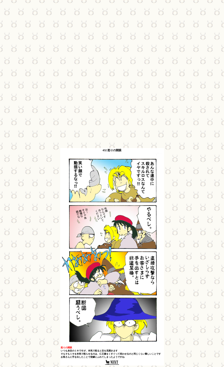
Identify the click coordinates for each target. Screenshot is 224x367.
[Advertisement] (112, 25)
